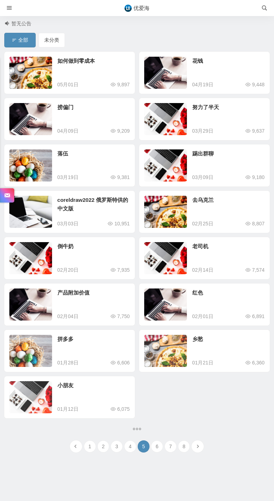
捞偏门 (65, 107)
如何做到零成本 (76, 61)
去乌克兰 (203, 200)
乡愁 (197, 339)
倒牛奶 (65, 246)
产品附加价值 (73, 293)
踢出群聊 (203, 153)
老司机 (200, 246)
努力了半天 (205, 107)
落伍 (62, 153)
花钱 (197, 61)
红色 (197, 293)
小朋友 (65, 385)
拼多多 (65, 339)
